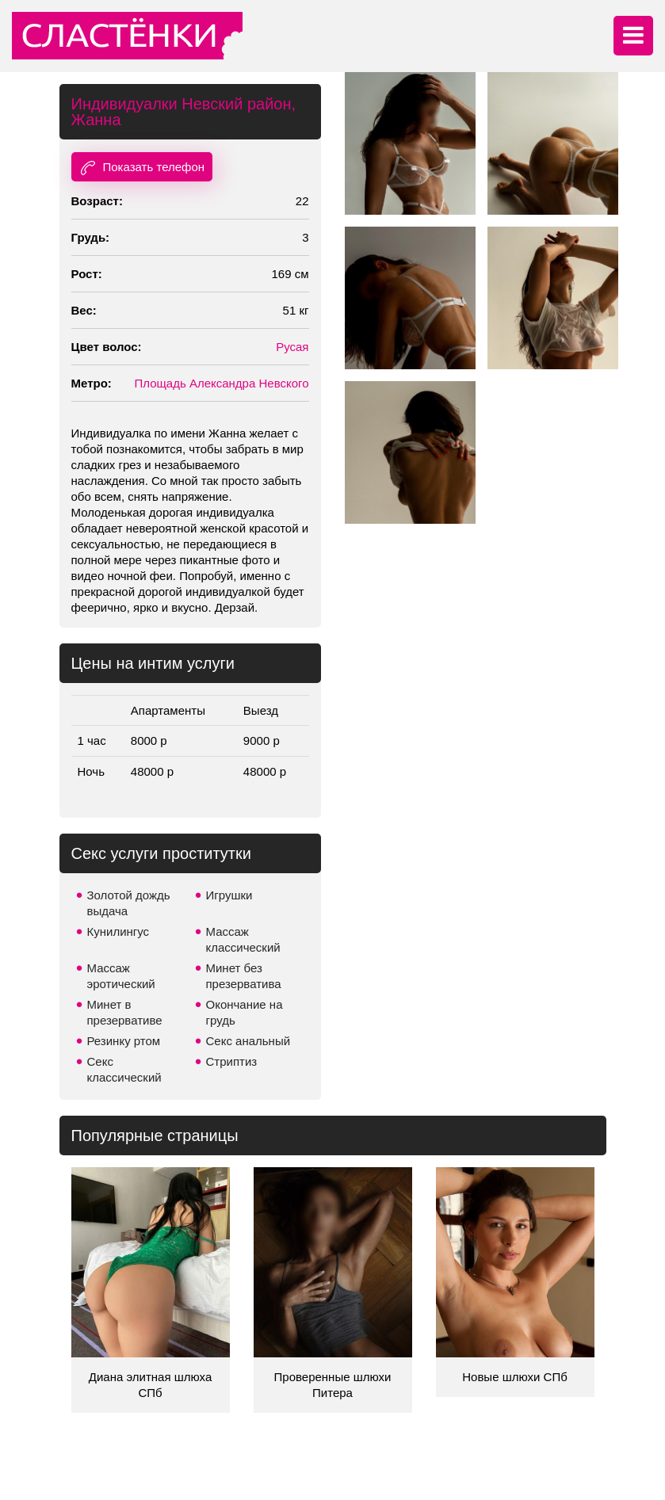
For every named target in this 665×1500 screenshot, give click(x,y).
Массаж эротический (121, 975)
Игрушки (229, 895)
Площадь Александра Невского (221, 383)
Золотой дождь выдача (128, 903)
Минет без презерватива (243, 975)
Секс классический (124, 1069)
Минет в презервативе (124, 1012)
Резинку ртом (124, 1041)
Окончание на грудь (244, 1012)
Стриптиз (232, 1061)
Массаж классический (243, 939)
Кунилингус (118, 931)
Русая (292, 346)
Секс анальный (248, 1041)
